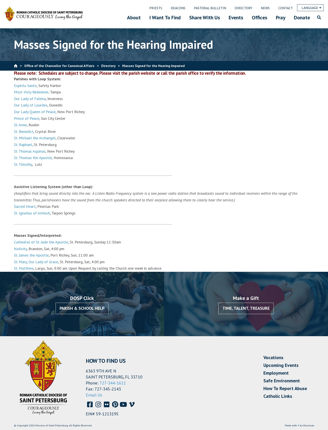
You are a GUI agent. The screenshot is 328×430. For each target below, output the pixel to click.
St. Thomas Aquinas (29, 151)
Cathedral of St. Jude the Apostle (41, 242)
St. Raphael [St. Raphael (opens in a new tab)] (23, 144)
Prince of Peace (26, 118)
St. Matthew (23, 268)
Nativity (20, 248)
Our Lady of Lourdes (30, 105)
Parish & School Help (82, 308)
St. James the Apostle (31, 255)
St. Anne (20, 124)
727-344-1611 (113, 383)
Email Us (94, 395)
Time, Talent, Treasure (246, 308)
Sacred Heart (25, 206)
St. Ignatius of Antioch (32, 213)
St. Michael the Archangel (35, 137)
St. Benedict (23, 131)
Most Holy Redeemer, (31, 92)
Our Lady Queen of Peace (35, 111)
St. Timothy (23, 164)
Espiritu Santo (25, 85)
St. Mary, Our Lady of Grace (36, 261)
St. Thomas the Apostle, (33, 157)
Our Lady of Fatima (30, 98)
